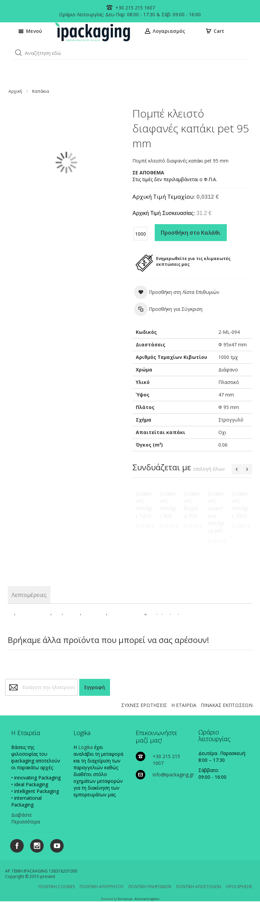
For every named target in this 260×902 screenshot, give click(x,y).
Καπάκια (40, 91)
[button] (18, 52)
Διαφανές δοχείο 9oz (191, 504)
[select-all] (209, 469)
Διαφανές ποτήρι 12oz (144, 504)
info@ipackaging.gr (173, 774)
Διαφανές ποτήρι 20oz (240, 504)
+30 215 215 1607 (134, 7)
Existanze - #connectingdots (138, 899)
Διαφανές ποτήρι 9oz (168, 504)
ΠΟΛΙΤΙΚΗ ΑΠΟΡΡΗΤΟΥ (102, 886)
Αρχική (15, 91)
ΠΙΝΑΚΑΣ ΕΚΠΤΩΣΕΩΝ (227, 705)
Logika (85, 747)
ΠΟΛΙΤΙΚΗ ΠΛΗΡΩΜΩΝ (149, 886)
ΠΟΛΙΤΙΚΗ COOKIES (57, 886)
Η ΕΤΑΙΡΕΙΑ (183, 705)
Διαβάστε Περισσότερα (25, 818)
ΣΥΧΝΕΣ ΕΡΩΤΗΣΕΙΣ (144, 705)
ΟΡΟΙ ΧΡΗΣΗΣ (239, 886)
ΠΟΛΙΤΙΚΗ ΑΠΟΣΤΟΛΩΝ (198, 886)
